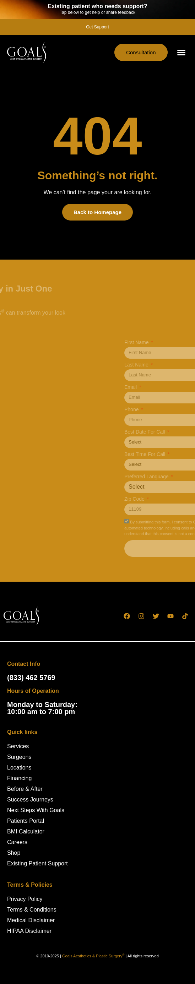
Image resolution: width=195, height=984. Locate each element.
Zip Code (169, 499)
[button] (181, 52)
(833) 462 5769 (31, 677)
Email (165, 387)
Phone (166, 409)
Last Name (171, 365)
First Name (171, 342)
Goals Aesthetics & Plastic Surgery (93, 956)
